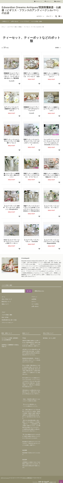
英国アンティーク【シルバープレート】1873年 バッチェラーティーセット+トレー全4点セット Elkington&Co (31, 208)
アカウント (38, 1)
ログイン (48, 1)
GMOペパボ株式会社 (27, 476)
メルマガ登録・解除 (36, 21)
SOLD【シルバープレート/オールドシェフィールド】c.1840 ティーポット (11, 241)
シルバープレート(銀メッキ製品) (14, 26)
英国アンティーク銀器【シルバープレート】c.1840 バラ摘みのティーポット (51, 175)
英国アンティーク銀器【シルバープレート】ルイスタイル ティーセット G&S (31, 74)
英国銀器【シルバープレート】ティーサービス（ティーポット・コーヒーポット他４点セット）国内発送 (11, 75)
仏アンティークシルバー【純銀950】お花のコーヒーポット (11, 108)
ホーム (3, 26)
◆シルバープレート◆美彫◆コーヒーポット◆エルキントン (11, 175)
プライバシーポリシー (7, 321)
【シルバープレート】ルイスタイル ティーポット (51, 206)
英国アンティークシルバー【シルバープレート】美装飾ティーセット (11, 141)
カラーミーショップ (5, 476)
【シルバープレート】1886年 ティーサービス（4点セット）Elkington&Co (11, 207)
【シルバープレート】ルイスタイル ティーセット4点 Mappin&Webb (51, 241)
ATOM (6, 316)
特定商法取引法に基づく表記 (9, 319)
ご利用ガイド (5, 21)
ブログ (3, 312)
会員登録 (58, 1)
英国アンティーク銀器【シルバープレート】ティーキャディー (51, 74)
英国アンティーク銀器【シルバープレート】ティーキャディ (51, 108)
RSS (3, 316)
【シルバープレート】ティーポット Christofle (31, 240)
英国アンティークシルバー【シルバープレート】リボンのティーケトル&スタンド (31, 142)
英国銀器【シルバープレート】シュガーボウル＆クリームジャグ (31, 108)
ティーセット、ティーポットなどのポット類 (34, 26)
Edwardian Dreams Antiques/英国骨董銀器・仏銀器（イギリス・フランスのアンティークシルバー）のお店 (31, 10)
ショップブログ (24, 21)
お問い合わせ (14, 21)
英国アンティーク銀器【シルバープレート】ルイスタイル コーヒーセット (31, 175)
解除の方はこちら (39, 290)
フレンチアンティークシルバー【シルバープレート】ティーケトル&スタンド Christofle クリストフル (52, 142)
